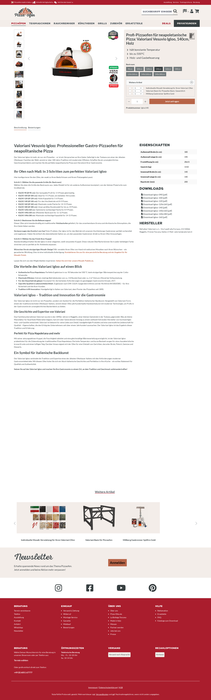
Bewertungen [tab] (34, 127)
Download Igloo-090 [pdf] (154, 194)
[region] (105, 523)
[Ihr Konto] (191, 12)
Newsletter (18, 631)
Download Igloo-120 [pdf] (154, 201)
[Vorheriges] (29, 58)
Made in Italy (115, 621)
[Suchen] (175, 12)
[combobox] (157, 12)
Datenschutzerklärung (108, 687)
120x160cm (132, 74)
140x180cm (160, 74)
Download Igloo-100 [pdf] (154, 197)
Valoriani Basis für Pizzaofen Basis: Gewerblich (165, 91)
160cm (168, 69)
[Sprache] (185, 11)
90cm (130, 69)
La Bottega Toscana (118, 617)
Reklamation (162, 610)
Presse (113, 634)
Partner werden (117, 627)
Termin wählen (21, 660)
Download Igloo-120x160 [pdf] (156, 204)
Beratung (196, 2)
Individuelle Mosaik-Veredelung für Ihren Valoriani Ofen (169, 88)
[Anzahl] (137, 101)
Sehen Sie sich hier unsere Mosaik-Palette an (74, 261)
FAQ (159, 617)
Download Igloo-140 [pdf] (154, 207)
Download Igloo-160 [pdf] (154, 217)
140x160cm (146, 74)
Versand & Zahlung (71, 610)
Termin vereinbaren (22, 610)
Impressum (93, 687)
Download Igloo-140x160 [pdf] (156, 210)
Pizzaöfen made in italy (21, 2)
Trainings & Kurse (186, 2)
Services (176, 2)
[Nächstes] (116, 58)
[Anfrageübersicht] (197, 11)
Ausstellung (168, 2)
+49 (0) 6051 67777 (23, 672)
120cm (149, 69)
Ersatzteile (161, 614)
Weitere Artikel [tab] (105, 491)
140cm (158, 69)
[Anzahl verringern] (129, 101)
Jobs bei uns (115, 631)
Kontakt (17, 621)
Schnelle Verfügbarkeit (43, 2)
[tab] (20, 127)
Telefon (17, 614)
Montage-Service (70, 617)
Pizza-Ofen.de (116, 614)
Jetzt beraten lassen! (63, 2)
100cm (139, 69)
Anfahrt (17, 624)
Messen (113, 624)
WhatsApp (18, 627)
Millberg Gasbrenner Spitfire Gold (160, 94)
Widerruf (67, 614)
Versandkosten (102, 694)
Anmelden (117, 563)
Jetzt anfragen (172, 101)
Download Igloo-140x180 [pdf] (156, 214)
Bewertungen (68, 627)
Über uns (114, 610)
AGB (121, 687)
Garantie (67, 621)
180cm (178, 69)
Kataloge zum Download (167, 621)
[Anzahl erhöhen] (145, 101)
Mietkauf (67, 624)
